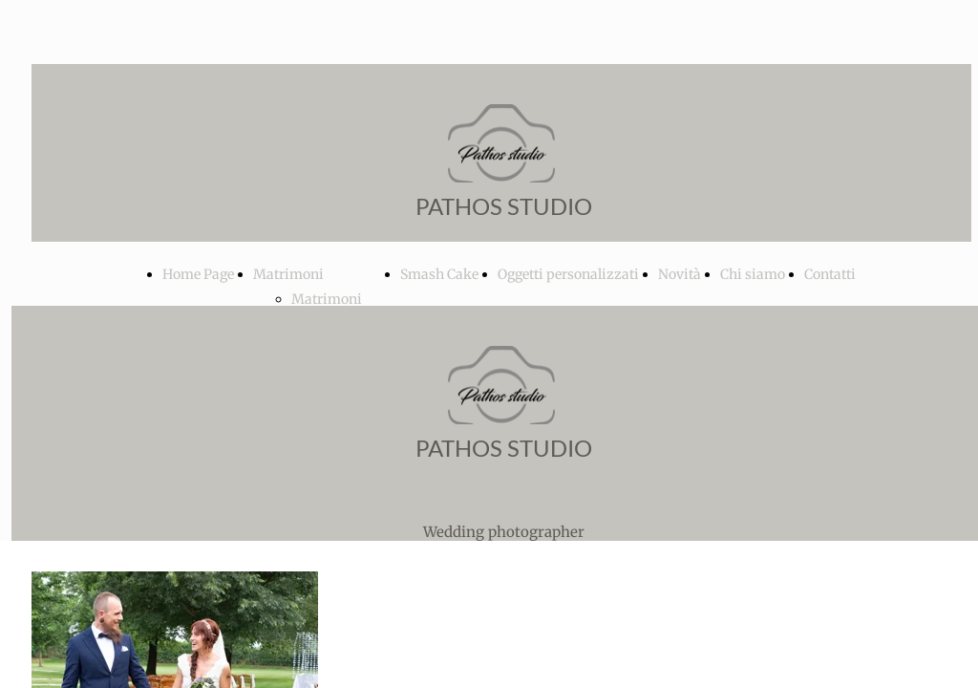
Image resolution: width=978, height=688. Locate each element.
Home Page (198, 274)
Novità (679, 274)
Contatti (830, 274)
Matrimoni (288, 274)
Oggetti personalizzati (568, 274)
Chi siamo (752, 274)
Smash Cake (439, 274)
